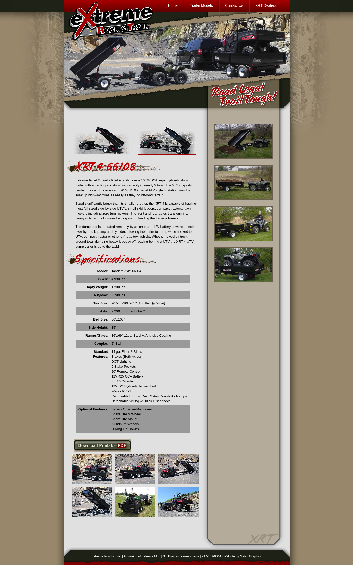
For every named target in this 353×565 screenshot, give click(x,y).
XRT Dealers (265, 5)
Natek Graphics (251, 556)
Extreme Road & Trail (106, 556)
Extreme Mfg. (151, 556)
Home (173, 5)
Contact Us (234, 5)
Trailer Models (201, 5)
